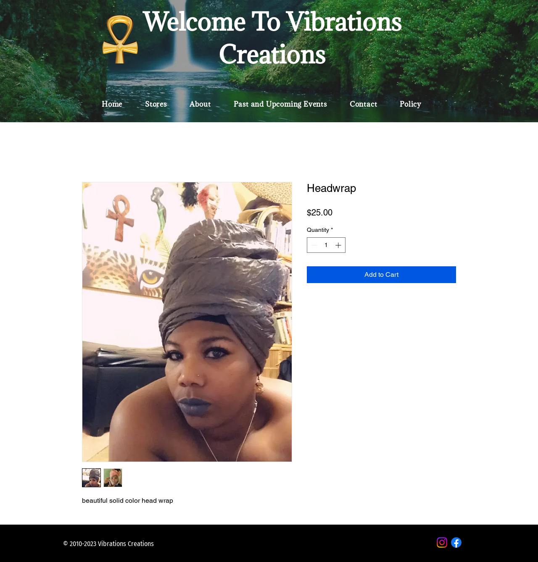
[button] (156, 104)
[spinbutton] (326, 245)
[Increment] (339, 245)
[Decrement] (313, 245)
